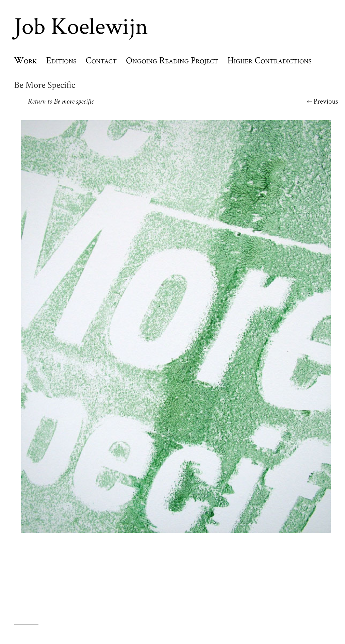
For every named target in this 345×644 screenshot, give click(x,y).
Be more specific (74, 101)
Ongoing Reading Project (172, 60)
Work (25, 60)
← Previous (322, 101)
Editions (61, 60)
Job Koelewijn (81, 27)
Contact (101, 60)
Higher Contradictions (270, 60)
